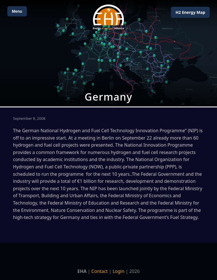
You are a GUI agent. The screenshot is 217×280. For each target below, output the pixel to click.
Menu (17, 11)
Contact (99, 271)
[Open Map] (108, 53)
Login (118, 271)
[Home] (108, 17)
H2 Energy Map (190, 12)
